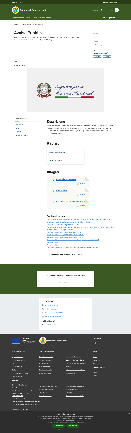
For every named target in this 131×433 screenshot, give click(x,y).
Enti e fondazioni (17, 367)
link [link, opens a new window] (83, 422)
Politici (14, 370)
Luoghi (95, 372)
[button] (65, 430)
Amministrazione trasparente (75, 386)
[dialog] (65, 422)
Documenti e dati (17, 376)
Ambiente (69, 366)
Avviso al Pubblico (53, 242)
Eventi (95, 376)
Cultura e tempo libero (46, 360)
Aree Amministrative (18, 360)
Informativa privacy (72, 389)
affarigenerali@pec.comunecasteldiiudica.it (28, 404)
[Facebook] (100, 10)
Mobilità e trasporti (45, 373)
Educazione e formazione (73, 357)
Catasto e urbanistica (45, 370)
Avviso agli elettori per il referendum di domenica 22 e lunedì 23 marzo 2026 (73, 247)
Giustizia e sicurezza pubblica (75, 360)
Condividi (97, 33)
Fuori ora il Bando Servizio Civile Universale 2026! (64, 232)
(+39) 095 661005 (20, 399)
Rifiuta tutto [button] (73, 426)
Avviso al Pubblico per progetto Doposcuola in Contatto (66, 237)
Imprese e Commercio (45, 367)
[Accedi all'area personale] (110, 2)
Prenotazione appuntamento (48, 386)
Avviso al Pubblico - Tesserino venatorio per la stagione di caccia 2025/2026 (73, 240)
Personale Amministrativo (20, 373)
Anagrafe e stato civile (46, 357)
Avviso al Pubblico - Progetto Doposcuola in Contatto (65, 235)
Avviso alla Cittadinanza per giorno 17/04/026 (63, 224)
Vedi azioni (97, 37)
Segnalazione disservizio (46, 389)
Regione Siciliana (17, 2)
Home (16, 24)
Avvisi (29, 24)
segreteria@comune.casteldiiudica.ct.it (28, 402)
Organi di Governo (17, 357)
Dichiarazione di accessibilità (75, 396)
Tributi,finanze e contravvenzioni (76, 363)
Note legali (69, 392)
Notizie (95, 357)
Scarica (81, 183)
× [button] (129, 413)
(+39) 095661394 (17, 396)
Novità (22, 24)
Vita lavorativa (43, 363)
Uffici (13, 363)
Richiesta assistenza (45, 396)
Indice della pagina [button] (21, 118)
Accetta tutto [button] (58, 426)
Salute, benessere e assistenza (75, 370)
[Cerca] (117, 10)
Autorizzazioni (70, 373)
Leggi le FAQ (43, 392)
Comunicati (96, 360)
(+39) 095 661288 (23, 394)
